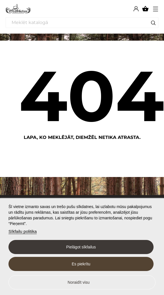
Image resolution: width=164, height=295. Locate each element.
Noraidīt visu (79, 282)
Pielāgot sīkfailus (81, 247)
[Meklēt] (82, 22)
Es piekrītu (81, 264)
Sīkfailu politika (22, 231)
